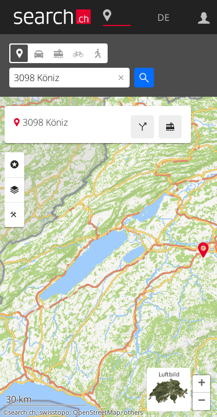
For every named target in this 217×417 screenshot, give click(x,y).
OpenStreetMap (96, 412)
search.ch (22, 412)
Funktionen (14, 215)
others (133, 412)
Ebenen (14, 190)
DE (163, 17)
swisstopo (54, 412)
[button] (201, 384)
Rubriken (14, 164)
